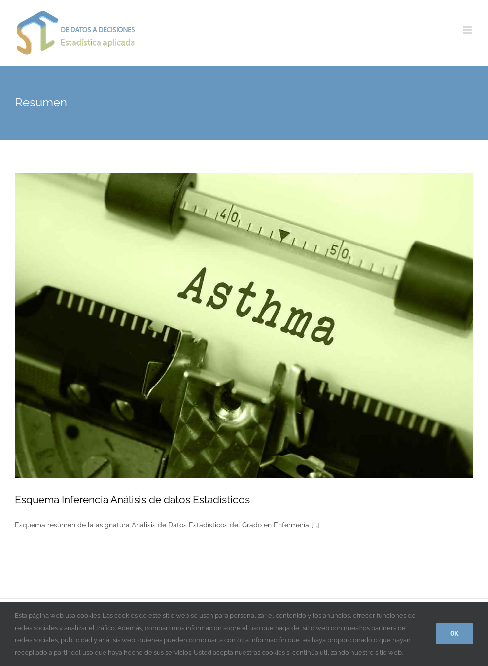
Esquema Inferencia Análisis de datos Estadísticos (132, 499)
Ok (454, 633)
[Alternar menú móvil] (468, 30)
